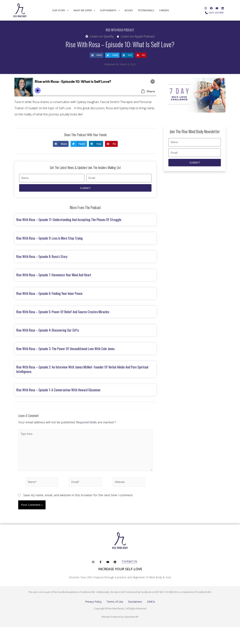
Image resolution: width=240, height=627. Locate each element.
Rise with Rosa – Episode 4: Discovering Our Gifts (47, 330)
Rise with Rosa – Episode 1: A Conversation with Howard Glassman (58, 389)
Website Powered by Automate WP (120, 616)
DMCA (151, 601)
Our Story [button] (60, 10)
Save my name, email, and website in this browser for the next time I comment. (78, 495)
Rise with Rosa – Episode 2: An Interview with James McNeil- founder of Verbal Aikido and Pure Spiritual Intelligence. (82, 369)
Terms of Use (114, 601)
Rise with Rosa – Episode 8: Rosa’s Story (41, 256)
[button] (96, 55)
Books (129, 10)
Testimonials (146, 10)
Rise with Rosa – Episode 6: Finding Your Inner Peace (49, 293)
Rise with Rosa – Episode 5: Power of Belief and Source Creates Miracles (62, 311)
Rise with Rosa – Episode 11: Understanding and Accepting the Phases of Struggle (68, 219)
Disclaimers (135, 601)
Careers (164, 10)
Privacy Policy (93, 601)
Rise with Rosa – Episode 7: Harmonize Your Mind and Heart (53, 274)
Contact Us (129, 561)
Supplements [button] (110, 10)
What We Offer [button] (84, 10)
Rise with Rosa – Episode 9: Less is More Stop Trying (49, 238)
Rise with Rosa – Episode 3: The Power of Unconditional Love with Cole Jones (65, 348)
